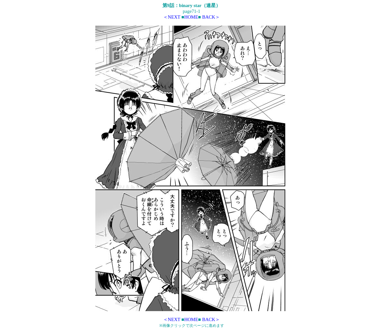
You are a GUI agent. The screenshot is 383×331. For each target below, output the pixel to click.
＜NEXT (171, 17)
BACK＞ (211, 17)
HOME (191, 17)
